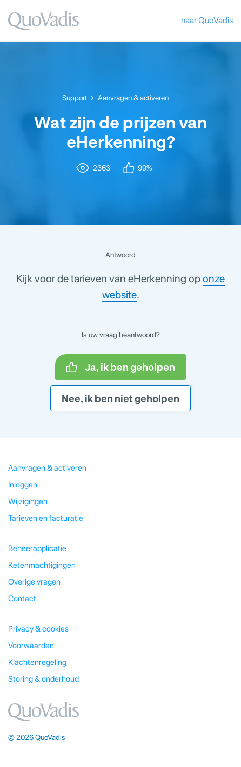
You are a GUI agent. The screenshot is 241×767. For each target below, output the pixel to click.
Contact (22, 598)
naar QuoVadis (207, 20)
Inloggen (22, 485)
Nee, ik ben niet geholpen (120, 398)
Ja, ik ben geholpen (120, 367)
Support (74, 97)
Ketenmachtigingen (42, 565)
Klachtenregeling (37, 662)
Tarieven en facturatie (45, 518)
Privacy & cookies (38, 629)
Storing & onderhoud (43, 679)
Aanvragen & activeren (133, 97)
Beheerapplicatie (37, 548)
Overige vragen (34, 582)
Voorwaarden (31, 645)
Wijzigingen (28, 501)
